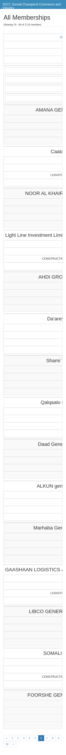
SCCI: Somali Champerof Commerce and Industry (32, 6)
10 (7, 744)
